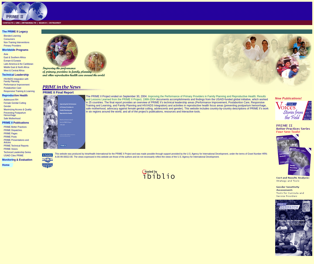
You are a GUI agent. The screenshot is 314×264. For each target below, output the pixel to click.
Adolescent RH (11, 100)
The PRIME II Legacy (15, 31)
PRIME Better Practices (15, 127)
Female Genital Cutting (15, 103)
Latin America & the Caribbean (18, 64)
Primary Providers (12, 45)
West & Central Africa (14, 70)
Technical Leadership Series (17, 152)
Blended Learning (12, 36)
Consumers (9, 39)
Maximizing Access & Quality (18, 109)
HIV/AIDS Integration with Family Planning (16, 80)
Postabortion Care (12, 88)
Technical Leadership (15, 74)
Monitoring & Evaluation (17, 159)
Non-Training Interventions (16, 42)
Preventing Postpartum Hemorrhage (15, 114)
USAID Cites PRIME (14, 155)
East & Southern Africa (15, 57)
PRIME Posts (10, 137)
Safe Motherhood (12, 118)
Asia (6, 54)
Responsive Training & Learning (19, 91)
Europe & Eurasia (12, 61)
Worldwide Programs (15, 49)
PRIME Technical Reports (16, 146)
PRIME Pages (10, 133)
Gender (7, 106)
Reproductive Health (15, 95)
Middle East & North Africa (16, 67)
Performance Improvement (16, 84)
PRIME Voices (11, 149)
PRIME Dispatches (13, 130)
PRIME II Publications (15, 122)
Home (5, 165)
